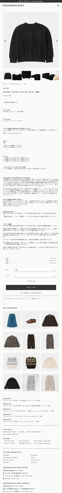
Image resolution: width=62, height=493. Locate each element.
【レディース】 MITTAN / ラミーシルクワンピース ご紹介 (21, 410)
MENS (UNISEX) (15, 73)
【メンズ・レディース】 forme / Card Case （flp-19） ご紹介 (23, 405)
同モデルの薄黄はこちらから (13, 136)
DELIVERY (34, 444)
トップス (16, 287)
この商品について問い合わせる (31, 282)
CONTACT (6, 451)
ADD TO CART (31, 276)
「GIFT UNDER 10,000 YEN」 (42, 430)
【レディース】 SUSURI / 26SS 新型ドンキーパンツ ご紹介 (21, 389)
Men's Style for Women (10, 423)
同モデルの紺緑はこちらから (13, 134)
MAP (21, 459)
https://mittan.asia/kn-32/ (12, 122)
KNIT (25, 73)
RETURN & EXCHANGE (10, 446)
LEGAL (33, 446)
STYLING (21, 421)
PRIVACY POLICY (8, 449)
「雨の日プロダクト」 (25, 432)
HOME (5, 73)
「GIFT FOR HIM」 (9, 430)
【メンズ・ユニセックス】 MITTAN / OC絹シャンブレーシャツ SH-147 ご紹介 (28, 400)
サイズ (8, 264)
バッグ (28, 287)
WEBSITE (7, 467)
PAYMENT (6, 444)
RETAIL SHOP (35, 449)
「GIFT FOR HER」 (24, 430)
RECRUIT (34, 451)
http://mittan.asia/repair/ (12, 194)
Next (53, 34)
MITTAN (6, 77)
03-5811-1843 (27, 480)
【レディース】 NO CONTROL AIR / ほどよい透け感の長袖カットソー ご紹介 (27, 394)
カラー (8, 259)
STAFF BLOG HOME (9, 421)
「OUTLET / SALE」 (9, 432)
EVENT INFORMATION (34, 421)
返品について (36, 287)
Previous (8, 34)
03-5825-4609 (27, 465)
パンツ (22, 287)
